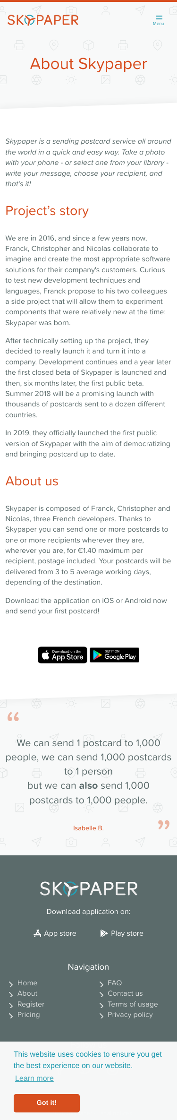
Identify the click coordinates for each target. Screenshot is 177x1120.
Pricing (22, 1014)
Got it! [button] (47, 1103)
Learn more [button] (34, 1079)
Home (21, 983)
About (21, 993)
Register (24, 1004)
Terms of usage (127, 1004)
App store (55, 933)
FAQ (109, 983)
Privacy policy (124, 1014)
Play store (122, 933)
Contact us (119, 993)
